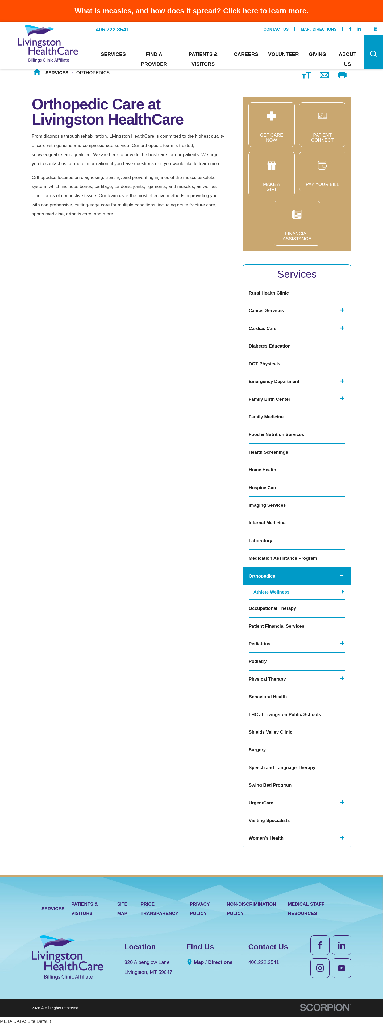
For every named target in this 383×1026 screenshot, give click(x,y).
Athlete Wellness (271, 592)
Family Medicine (266, 416)
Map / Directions (318, 29)
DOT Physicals (264, 363)
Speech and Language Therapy (282, 767)
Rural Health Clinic (269, 293)
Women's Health (266, 838)
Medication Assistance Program (283, 558)
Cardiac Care (263, 328)
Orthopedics (262, 576)
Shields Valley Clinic (270, 732)
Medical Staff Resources (306, 908)
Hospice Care (263, 487)
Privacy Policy (200, 908)
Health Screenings (268, 452)
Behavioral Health (268, 696)
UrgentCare (261, 803)
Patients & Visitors (84, 908)
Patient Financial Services (277, 626)
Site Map (122, 908)
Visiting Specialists (269, 820)
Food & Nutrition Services (276, 434)
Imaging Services (267, 505)
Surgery (257, 749)
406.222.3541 (112, 29)
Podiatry (258, 661)
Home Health (262, 469)
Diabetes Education (270, 346)
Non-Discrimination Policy (251, 908)
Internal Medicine (267, 522)
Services (56, 72)
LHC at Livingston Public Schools (285, 714)
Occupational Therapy (272, 608)
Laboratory (260, 540)
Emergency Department (274, 381)
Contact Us (276, 29)
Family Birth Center (269, 399)
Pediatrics (259, 643)
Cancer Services (266, 310)
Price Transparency (159, 908)
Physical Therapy (267, 679)
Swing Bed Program (270, 785)
